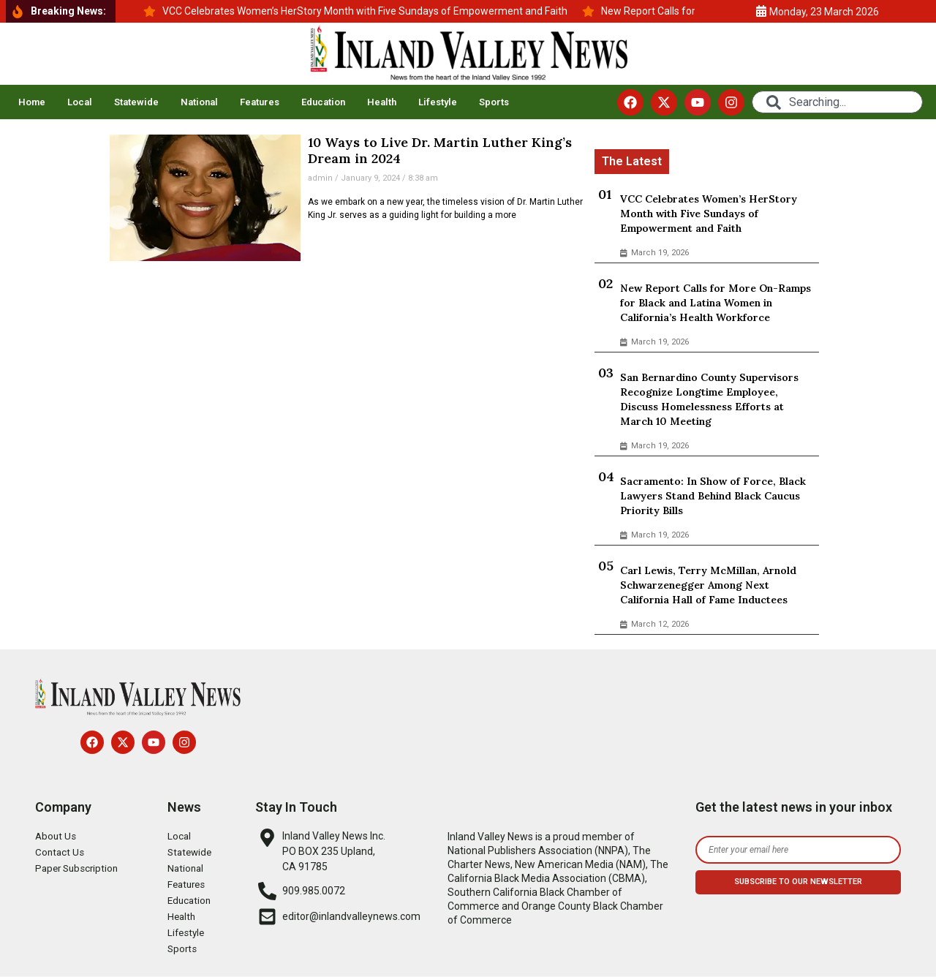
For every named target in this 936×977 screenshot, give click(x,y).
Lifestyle (437, 102)
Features (259, 102)
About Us (56, 836)
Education (323, 102)
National (199, 102)
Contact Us (60, 853)
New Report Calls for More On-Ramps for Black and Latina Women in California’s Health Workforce (715, 303)
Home (31, 102)
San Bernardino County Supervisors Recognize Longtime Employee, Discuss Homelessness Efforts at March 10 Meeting (709, 399)
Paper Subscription (79, 869)
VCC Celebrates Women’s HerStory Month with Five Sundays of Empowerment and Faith (708, 213)
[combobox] (837, 102)
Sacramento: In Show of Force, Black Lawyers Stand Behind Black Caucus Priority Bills (713, 496)
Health (381, 102)
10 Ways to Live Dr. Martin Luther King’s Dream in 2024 (440, 150)
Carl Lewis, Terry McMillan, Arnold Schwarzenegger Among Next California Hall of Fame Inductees (708, 585)
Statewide (136, 102)
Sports (494, 102)
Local (79, 102)
